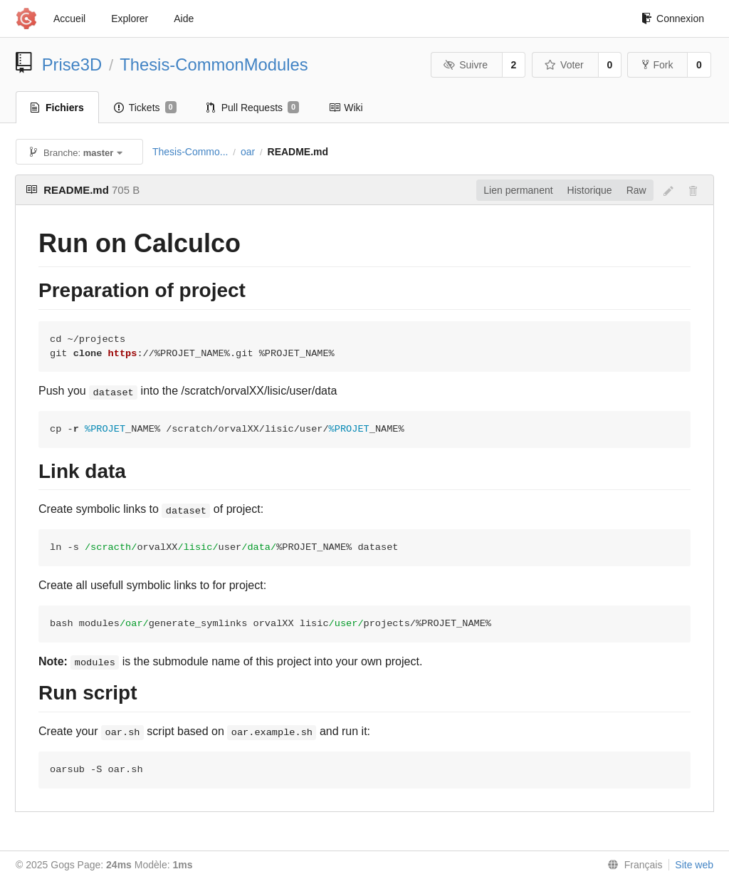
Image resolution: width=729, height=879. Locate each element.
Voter (564, 65)
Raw (636, 190)
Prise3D (72, 64)
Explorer (129, 18)
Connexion (672, 18)
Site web (694, 864)
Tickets (145, 107)
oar (248, 151)
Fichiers (57, 107)
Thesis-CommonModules (214, 64)
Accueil (69, 18)
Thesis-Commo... (190, 152)
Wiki (345, 107)
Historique (589, 190)
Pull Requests (253, 107)
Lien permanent (517, 190)
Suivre (466, 65)
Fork (657, 65)
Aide (184, 18)
